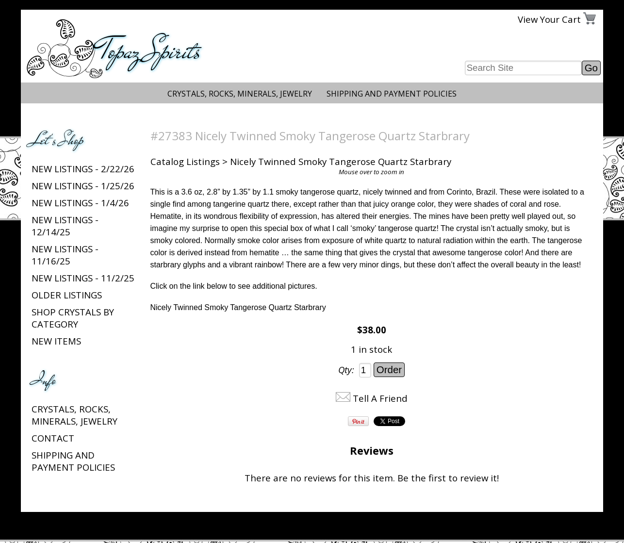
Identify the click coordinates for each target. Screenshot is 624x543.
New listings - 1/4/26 (80, 203)
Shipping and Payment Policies (392, 93)
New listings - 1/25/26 (83, 186)
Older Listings (67, 295)
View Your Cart (549, 19)
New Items (56, 341)
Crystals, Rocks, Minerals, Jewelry (239, 93)
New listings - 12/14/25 (65, 226)
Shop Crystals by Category (73, 318)
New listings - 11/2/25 (83, 278)
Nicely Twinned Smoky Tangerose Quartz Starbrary (238, 307)
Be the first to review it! (448, 478)
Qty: (346, 369)
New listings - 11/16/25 (65, 255)
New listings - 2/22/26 (83, 169)
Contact (53, 438)
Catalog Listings (185, 161)
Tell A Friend (380, 398)
